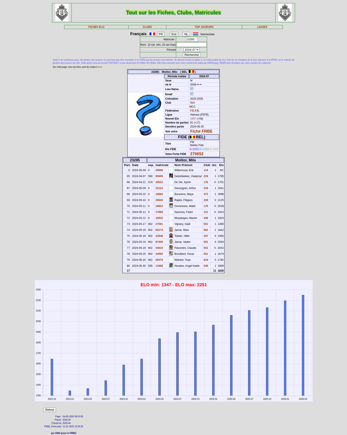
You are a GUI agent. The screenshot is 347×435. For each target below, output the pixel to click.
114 (205, 170)
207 (205, 236)
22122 (159, 188)
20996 (159, 170)
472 (205, 194)
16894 (159, 194)
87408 (159, 242)
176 (205, 182)
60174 (159, 230)
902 (205, 230)
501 (205, 224)
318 (205, 188)
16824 (159, 206)
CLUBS (147, 27)
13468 (159, 265)
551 (205, 253)
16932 (159, 218)
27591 (159, 224)
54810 (159, 247)
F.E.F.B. (194, 110)
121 (205, 212)
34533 (159, 182)
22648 (159, 236)
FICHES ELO (96, 27)
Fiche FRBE (201, 131)
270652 (196, 154)
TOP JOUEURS (204, 27)
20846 (159, 200)
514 (192, 102)
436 (205, 218)
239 (205, 200)
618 (205, 259)
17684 (159, 212)
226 (205, 176)
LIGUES (262, 27)
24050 (159, 253)
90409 (159, 176)
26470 (159, 259)
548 (205, 265)
